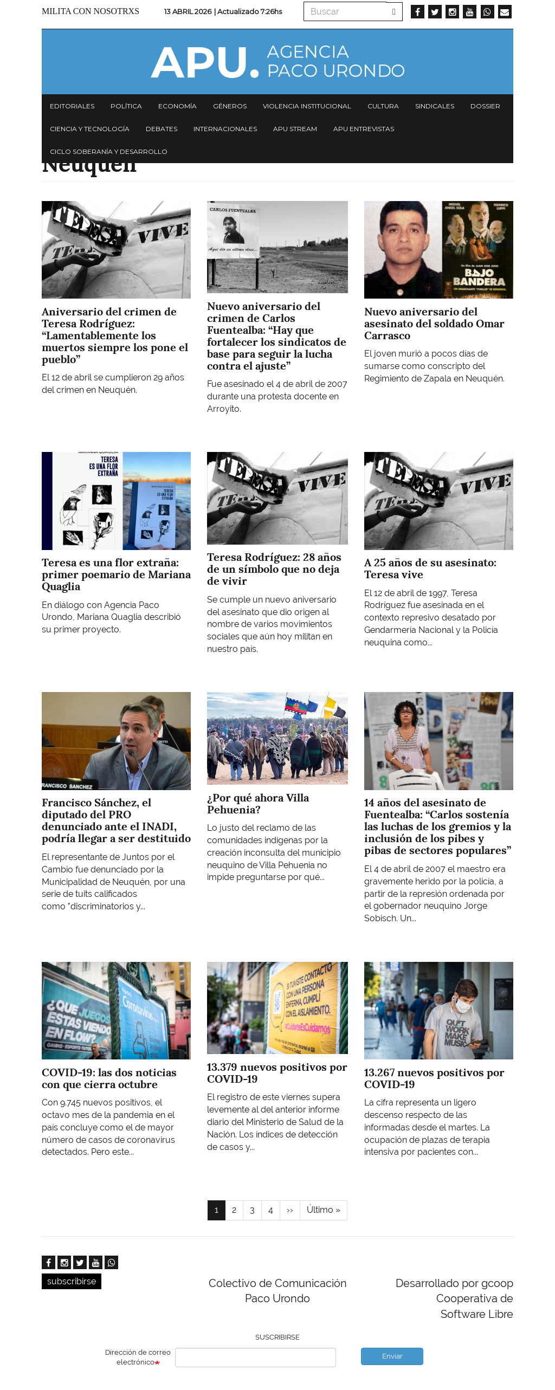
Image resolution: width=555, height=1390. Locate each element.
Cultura (383, 106)
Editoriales (72, 106)
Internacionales (225, 129)
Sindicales (434, 106)
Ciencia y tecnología (90, 129)
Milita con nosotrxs (90, 11)
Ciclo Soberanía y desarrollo (108, 151)
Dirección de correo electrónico (138, 1357)
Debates (161, 129)
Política (126, 106)
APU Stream (295, 129)
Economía (177, 106)
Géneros (230, 106)
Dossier (485, 106)
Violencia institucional (307, 106)
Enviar (392, 1356)
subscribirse (71, 1281)
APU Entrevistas (363, 129)
